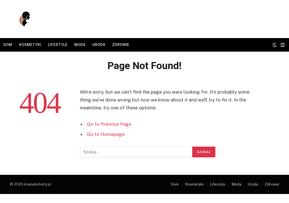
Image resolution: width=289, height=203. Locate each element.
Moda (80, 45)
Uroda (98, 45)
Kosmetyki (30, 45)
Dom (7, 45)
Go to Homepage (105, 134)
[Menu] (283, 45)
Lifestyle (57, 45)
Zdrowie (120, 45)
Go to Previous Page (109, 124)
